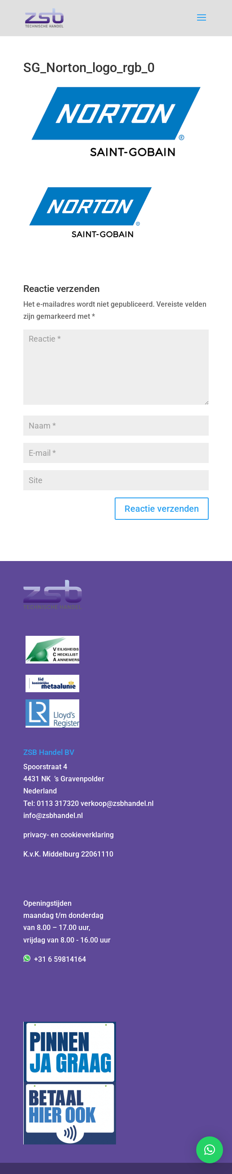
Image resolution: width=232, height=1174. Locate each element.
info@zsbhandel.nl (53, 815)
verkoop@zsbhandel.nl (117, 803)
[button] (209, 1149)
